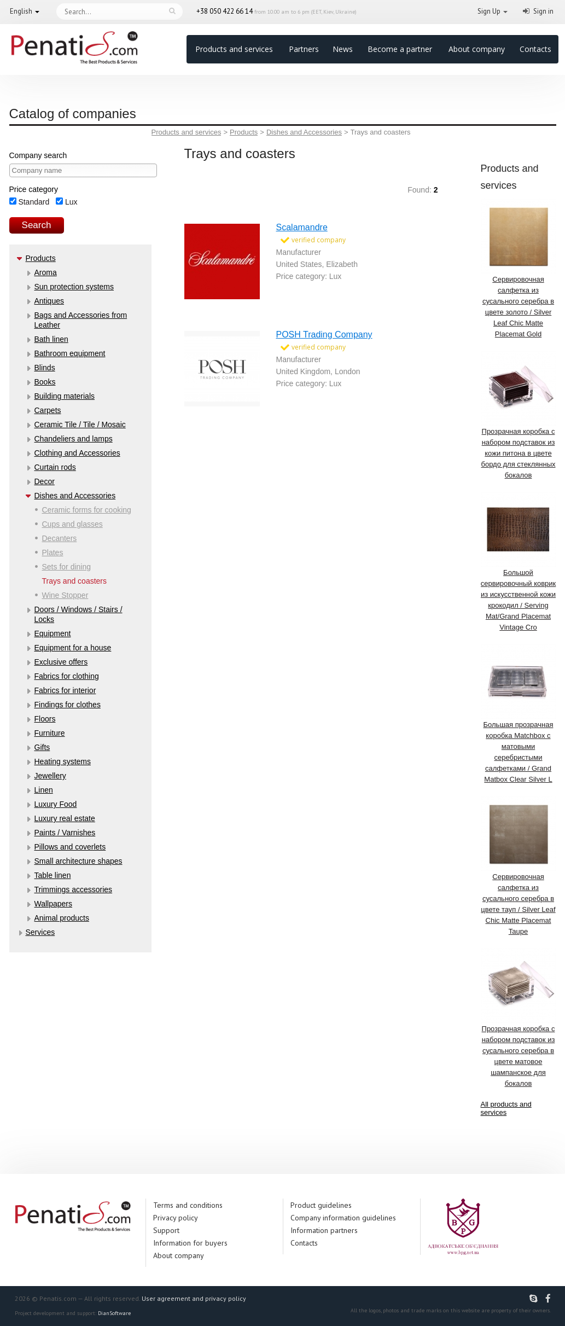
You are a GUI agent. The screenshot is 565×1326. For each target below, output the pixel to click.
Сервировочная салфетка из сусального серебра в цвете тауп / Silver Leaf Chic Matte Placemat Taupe (518, 865)
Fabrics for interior (65, 690)
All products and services (506, 1108)
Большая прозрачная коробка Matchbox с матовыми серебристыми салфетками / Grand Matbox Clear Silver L (518, 713)
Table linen (52, 875)
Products (41, 258)
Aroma (45, 272)
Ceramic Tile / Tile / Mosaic (80, 424)
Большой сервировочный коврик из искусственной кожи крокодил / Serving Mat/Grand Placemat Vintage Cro (518, 561)
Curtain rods (55, 467)
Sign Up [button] (488, 11)
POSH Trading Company (324, 334)
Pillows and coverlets (70, 846)
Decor (44, 481)
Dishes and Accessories (75, 495)
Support (166, 1230)
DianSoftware (114, 1313)
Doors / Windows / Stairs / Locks (78, 614)
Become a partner (400, 49)
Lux (66, 201)
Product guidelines (321, 1205)
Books (45, 381)
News (343, 49)
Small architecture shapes (78, 861)
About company (476, 49)
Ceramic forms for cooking (86, 509)
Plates (52, 552)
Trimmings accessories (73, 889)
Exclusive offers (61, 662)
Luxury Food (55, 804)
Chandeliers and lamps (73, 438)
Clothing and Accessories (77, 453)
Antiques (49, 300)
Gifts (42, 747)
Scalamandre (302, 227)
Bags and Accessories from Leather (80, 320)
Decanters (59, 538)
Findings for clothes (67, 704)
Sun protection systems (74, 286)
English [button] (21, 11)
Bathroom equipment (70, 353)
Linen (43, 790)
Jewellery (50, 775)
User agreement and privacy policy (194, 1298)
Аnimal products (61, 918)
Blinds (44, 367)
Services (40, 932)
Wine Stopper (65, 595)
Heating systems (62, 761)
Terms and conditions (188, 1205)
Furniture (49, 733)
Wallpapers (53, 903)
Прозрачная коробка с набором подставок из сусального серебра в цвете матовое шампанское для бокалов (518, 1017)
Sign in (543, 11)
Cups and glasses (72, 524)
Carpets (47, 410)
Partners (304, 49)
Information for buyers (190, 1243)
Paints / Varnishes (65, 832)
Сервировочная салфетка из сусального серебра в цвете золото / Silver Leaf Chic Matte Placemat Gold (518, 268)
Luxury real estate (64, 818)
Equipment (52, 633)
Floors (45, 718)
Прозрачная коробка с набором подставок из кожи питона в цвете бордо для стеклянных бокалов (518, 415)
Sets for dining (66, 566)
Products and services (234, 49)
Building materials (64, 396)
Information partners (324, 1230)
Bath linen (51, 339)
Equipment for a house (73, 647)
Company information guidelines (343, 1218)
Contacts (535, 49)
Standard (29, 201)
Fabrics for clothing (66, 676)
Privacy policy (175, 1218)
